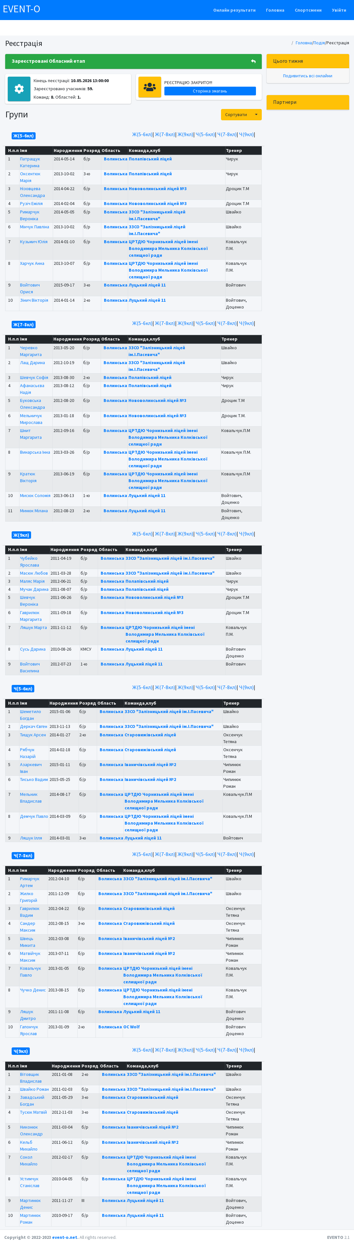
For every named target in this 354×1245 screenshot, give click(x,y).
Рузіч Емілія (31, 203)
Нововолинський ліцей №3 (158, 188)
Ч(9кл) (246, 134)
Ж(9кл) (185, 134)
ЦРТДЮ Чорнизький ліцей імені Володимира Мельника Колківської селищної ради (168, 248)
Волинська (115, 159)
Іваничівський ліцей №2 (150, 764)
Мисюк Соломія (35, 495)
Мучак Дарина (34, 589)
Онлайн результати (234, 10)
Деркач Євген (33, 726)
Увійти (339, 10)
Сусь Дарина (33, 649)
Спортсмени (308, 10)
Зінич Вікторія (34, 300)
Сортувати (236, 114)
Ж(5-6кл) (142, 134)
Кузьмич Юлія (34, 241)
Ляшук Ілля (31, 838)
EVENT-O (21, 8)
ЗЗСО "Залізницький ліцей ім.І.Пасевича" (170, 558)
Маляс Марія (32, 581)
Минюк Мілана (34, 511)
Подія (319, 43)
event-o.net (64, 1237)
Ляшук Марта (33, 627)
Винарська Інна (35, 452)
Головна (275, 10)
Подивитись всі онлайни (307, 76)
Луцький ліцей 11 (147, 285)
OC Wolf (131, 1027)
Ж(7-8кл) (165, 134)
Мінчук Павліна (34, 227)
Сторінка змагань (210, 91)
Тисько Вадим (34, 779)
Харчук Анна (32, 263)
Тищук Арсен (33, 735)
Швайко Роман (34, 1089)
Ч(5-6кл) (205, 134)
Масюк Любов (34, 573)
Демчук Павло (34, 816)
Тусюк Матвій (33, 1112)
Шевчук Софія (34, 377)
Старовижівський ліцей (150, 735)
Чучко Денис (33, 990)
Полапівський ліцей (150, 159)
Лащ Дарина (32, 362)
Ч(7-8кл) (227, 134)
